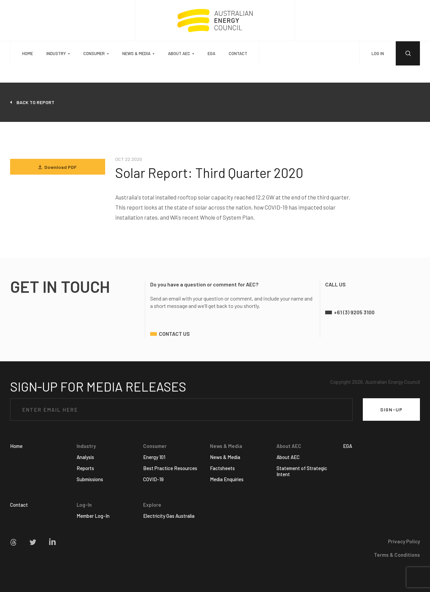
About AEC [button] (179, 53)
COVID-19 (153, 479)
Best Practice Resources (170, 468)
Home (27, 53)
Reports (85, 468)
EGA (211, 53)
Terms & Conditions (397, 555)
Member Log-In (93, 516)
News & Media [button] (136, 53)
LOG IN (378, 53)
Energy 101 (154, 457)
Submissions (90, 479)
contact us (174, 333)
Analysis (85, 457)
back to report (35, 102)
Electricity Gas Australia (169, 516)
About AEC (288, 457)
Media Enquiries (227, 479)
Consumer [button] (94, 53)
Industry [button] (56, 53)
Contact (238, 53)
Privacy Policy (404, 541)
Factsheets (222, 468)
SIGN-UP (391, 409)
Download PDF (57, 167)
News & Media (225, 457)
